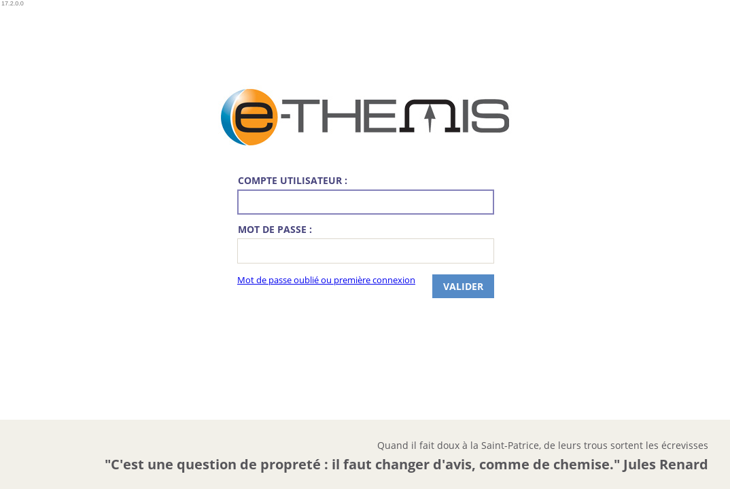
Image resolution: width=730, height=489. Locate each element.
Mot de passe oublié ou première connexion (326, 280)
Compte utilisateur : (292, 180)
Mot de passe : (275, 229)
